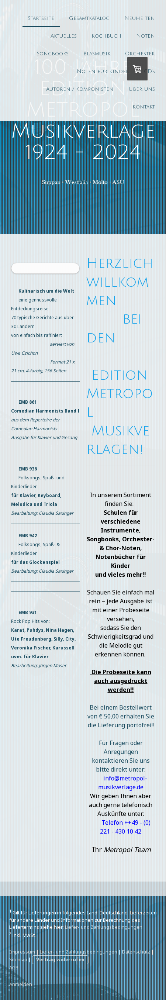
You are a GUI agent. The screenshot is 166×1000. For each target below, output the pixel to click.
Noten (145, 36)
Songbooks (53, 53)
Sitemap (18, 959)
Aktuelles (64, 36)
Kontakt (143, 107)
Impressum (22, 951)
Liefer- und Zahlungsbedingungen (103, 927)
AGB (13, 967)
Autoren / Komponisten (80, 89)
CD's (149, 71)
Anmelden (20, 984)
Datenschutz (136, 951)
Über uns (141, 89)
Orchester (140, 53)
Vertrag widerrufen (60, 959)
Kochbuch (106, 36)
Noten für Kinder (103, 71)
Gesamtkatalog (89, 18)
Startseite (41, 18)
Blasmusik (96, 53)
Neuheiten (139, 18)
